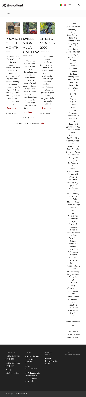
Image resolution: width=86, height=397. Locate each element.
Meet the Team (73, 202)
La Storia (73, 179)
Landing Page (73, 182)
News (8, 13)
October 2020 (73, 337)
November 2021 (73, 335)
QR (73, 280)
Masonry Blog (73, 193)
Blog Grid (73, 38)
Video (73, 316)
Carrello (73, 63)
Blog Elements (73, 35)
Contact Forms (73, 79)
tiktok (73, 302)
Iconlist (73, 168)
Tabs (73, 293)
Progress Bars (73, 274)
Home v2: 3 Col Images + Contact (73, 119)
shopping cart (73, 288)
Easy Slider (73, 88)
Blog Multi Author (73, 40)
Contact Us (73, 82)
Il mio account (73, 171)
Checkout (73, 68)
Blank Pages (73, 29)
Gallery (73, 93)
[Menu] (70, 5)
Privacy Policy (73, 271)
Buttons (73, 60)
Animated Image (73, 27)
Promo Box (73, 277)
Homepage (73, 157)
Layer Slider (73, 185)
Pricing (73, 263)
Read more (12, 108)
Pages (73, 221)
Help (73, 96)
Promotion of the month (17, 43)
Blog (73, 32)
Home (73, 104)
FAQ (73, 90)
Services (73, 282)
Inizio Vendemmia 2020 (51, 43)
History (73, 99)
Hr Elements (73, 163)
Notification (73, 216)
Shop (73, 285)
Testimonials (73, 299)
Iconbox (73, 166)
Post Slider (73, 260)
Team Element (73, 296)
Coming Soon (73, 77)
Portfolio (73, 235)
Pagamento (73, 218)
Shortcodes (73, 291)
